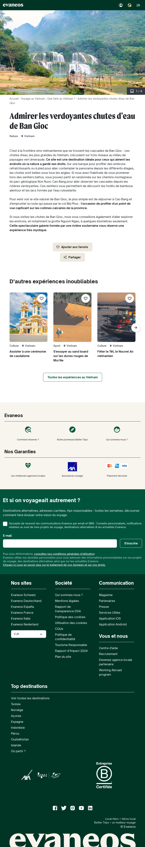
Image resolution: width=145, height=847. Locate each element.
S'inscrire (131, 543)
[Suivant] (135, 327)
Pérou (15, 733)
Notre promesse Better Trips (72, 433)
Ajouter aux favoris (72, 247)
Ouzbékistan (20, 739)
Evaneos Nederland (24, 624)
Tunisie (16, 704)
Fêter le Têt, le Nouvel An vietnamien (115, 354)
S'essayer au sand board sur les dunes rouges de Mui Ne (70, 356)
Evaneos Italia (20, 618)
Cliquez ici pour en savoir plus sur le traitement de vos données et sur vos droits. (54, 564)
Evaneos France (22, 612)
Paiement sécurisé (117, 469)
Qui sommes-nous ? (117, 433)
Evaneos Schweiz (23, 595)
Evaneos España (22, 607)
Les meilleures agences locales (28, 469)
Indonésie (18, 727)
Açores (16, 716)
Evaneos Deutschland (26, 601)
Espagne (17, 722)
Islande (16, 745)
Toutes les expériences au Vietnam (72, 377)
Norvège (17, 710)
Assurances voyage (72, 469)
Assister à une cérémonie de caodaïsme (28, 354)
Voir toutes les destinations (30, 698)
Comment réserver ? (28, 433)
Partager (72, 257)
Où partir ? (18, 751)
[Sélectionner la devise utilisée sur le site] (28, 634)
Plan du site (63, 656)
